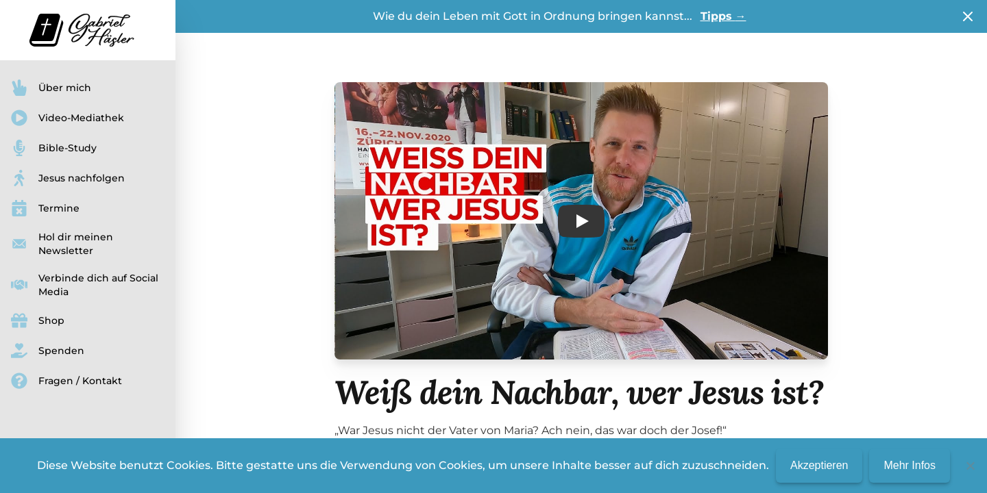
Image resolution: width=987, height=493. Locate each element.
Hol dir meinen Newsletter (62, 244)
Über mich (51, 87)
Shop (37, 320)
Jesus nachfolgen (68, 178)
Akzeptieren (819, 465)
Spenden (47, 350)
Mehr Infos (910, 465)
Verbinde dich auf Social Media (84, 285)
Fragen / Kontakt (66, 380)
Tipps (723, 16)
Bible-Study (54, 148)
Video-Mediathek (67, 118)
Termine (45, 208)
